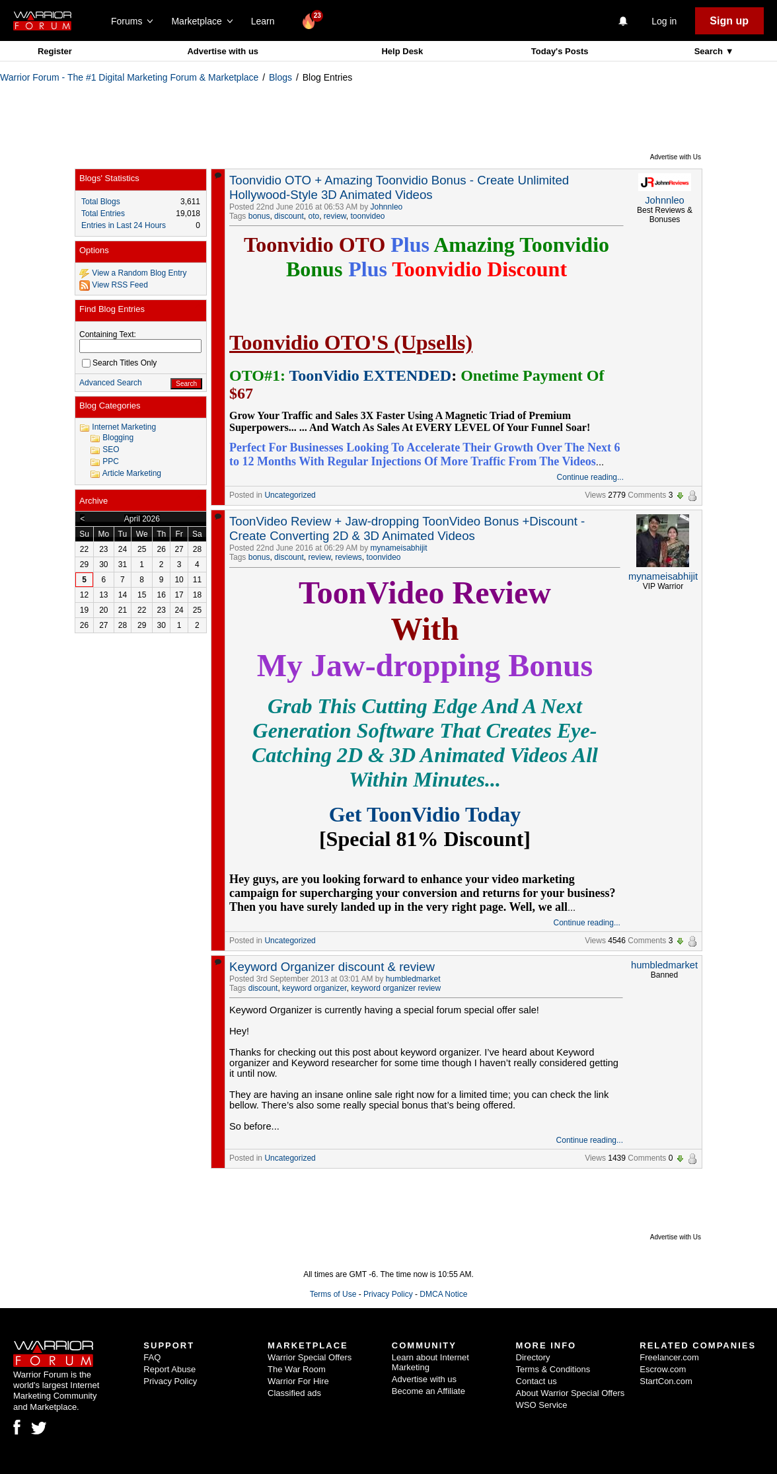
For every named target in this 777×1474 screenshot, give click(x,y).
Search (709, 51)
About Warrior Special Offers (570, 1393)
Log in (664, 21)
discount (289, 216)
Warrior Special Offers (310, 1357)
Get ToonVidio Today (425, 814)
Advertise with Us (675, 157)
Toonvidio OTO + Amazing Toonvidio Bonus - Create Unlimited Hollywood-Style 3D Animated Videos (399, 187)
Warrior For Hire (298, 1381)
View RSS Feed (120, 285)
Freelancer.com (669, 1357)
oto (313, 216)
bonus (259, 216)
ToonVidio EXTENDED (370, 375)
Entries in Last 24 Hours (123, 225)
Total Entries (103, 213)
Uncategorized (289, 495)
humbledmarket (413, 979)
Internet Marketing (124, 427)
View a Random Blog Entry (139, 273)
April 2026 (142, 519)
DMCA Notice (443, 1294)
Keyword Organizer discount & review (332, 967)
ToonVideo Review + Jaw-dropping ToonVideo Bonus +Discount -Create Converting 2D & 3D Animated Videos (407, 528)
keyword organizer (314, 988)
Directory (533, 1357)
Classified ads (294, 1393)
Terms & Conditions (553, 1369)
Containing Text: (107, 334)
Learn (266, 21)
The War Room (297, 1369)
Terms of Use (333, 1294)
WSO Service (542, 1405)
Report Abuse (169, 1369)
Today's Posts (560, 51)
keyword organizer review (396, 988)
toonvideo (368, 216)
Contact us (536, 1381)
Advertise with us (222, 51)
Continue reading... (590, 477)
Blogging (117, 437)
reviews (348, 557)
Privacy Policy (388, 1294)
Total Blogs (100, 201)
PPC (110, 461)
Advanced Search (110, 382)
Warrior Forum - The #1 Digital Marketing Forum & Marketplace (129, 77)
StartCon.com (666, 1381)
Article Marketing (131, 473)
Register (55, 51)
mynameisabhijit (399, 548)
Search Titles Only (119, 363)
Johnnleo (387, 207)
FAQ (152, 1357)
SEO (110, 449)
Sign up (729, 20)
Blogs (280, 77)
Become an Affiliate (428, 1391)
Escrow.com (663, 1369)
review (335, 216)
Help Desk (402, 51)
